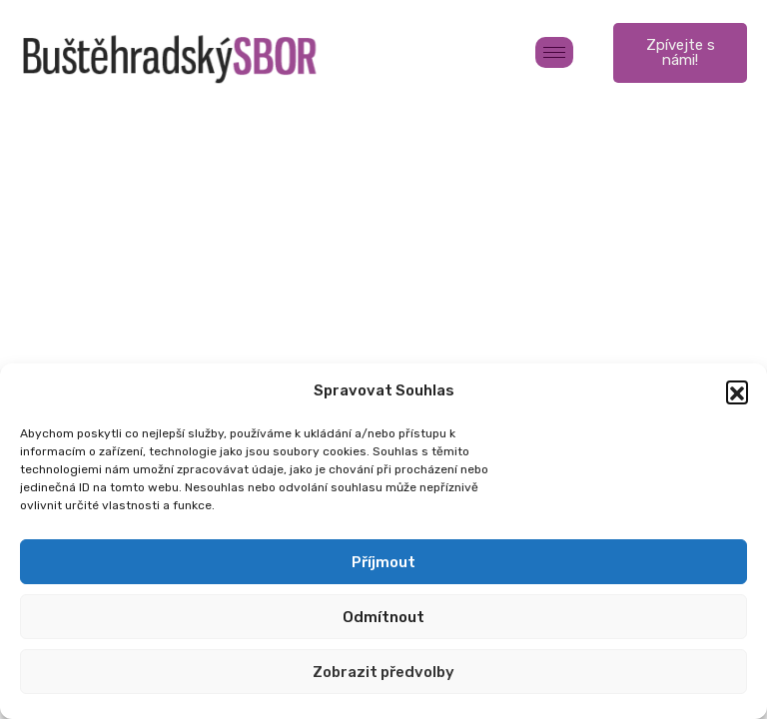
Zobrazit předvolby (383, 672)
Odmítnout (383, 617)
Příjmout (383, 562)
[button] (737, 391)
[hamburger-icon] (554, 52)
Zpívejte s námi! (680, 52)
